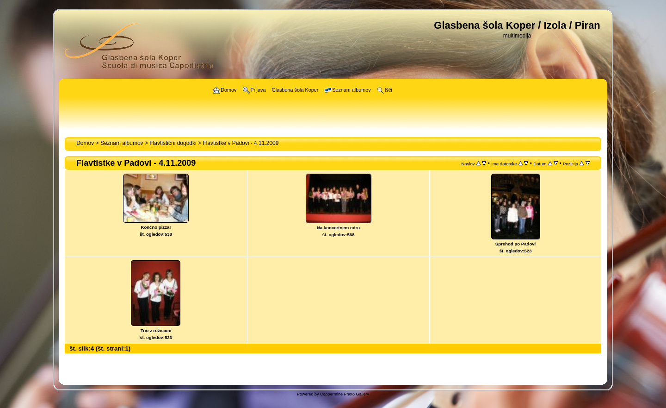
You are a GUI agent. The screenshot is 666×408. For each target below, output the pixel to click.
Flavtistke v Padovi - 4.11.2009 (240, 143)
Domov (85, 143)
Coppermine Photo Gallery (344, 394)
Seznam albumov (121, 143)
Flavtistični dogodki (172, 143)
